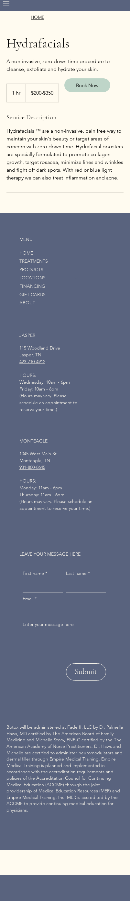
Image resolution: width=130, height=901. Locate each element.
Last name (78, 573)
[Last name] (84, 585)
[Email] (62, 611)
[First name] (41, 585)
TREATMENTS (33, 261)
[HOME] (37, 17)
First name (35, 573)
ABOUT (27, 303)
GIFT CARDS (32, 295)
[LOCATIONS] (76, 278)
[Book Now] (87, 85)
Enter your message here (48, 624)
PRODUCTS (31, 269)
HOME (26, 253)
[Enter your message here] (64, 645)
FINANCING (32, 286)
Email (30, 599)
